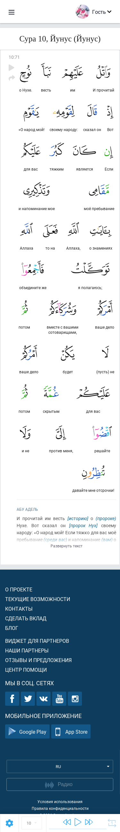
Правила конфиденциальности (60, 808)
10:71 (14, 57)
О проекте (18, 589)
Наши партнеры (27, 650)
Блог (11, 627)
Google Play (27, 732)
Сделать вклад (25, 618)
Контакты (19, 608)
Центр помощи (26, 669)
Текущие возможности (37, 599)
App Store (70, 732)
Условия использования (60, 801)
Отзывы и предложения (38, 660)
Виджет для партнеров (37, 640)
